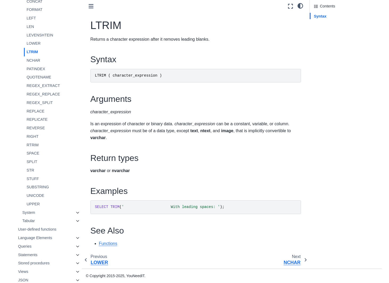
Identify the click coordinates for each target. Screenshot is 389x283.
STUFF (33, 179)
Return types (325, 31)
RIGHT (33, 136)
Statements (28, 255)
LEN (31, 26)
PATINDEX (36, 69)
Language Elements (36, 238)
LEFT (31, 18)
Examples (322, 38)
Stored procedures (34, 263)
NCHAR (34, 60)
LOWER (34, 43)
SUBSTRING (38, 187)
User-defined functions (38, 229)
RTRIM (33, 145)
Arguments (323, 24)
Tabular (29, 221)
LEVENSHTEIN (40, 35)
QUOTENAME (39, 77)
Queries (25, 246)
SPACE (33, 153)
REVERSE (36, 128)
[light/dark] (300, 5)
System (29, 212)
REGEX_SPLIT (40, 103)
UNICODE (36, 195)
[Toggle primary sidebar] (91, 6)
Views (24, 271)
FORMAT (35, 9)
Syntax (320, 16)
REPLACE (36, 111)
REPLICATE (37, 119)
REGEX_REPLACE (44, 94)
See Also (321, 46)
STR (31, 170)
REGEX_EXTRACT (44, 86)
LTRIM (33, 52)
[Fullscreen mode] (290, 6)
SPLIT (32, 162)
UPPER (33, 204)
